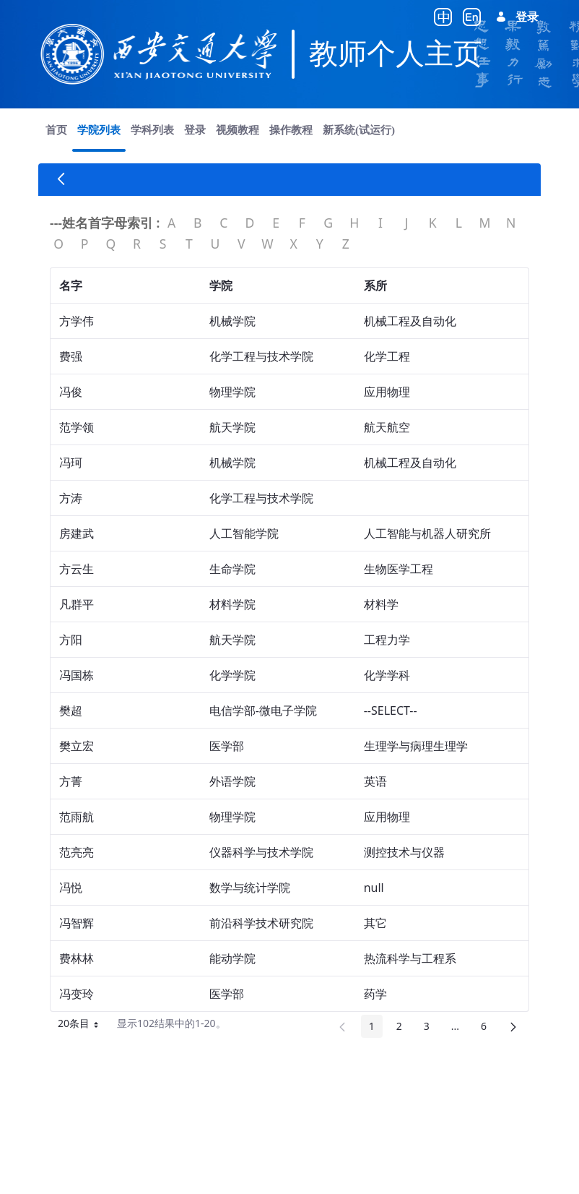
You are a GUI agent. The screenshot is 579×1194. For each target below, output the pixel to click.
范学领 (76, 427)
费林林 (76, 958)
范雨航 (76, 817)
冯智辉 (76, 923)
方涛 (70, 498)
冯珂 (70, 463)
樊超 (70, 710)
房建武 (76, 533)
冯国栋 (76, 675)
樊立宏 (76, 746)
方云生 (76, 569)
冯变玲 (76, 994)
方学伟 (76, 321)
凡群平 (76, 604)
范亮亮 (76, 852)
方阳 (70, 640)
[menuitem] (56, 130)
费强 (70, 356)
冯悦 (70, 888)
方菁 (70, 781)
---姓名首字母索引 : (105, 222)
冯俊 (70, 392)
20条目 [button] (79, 1025)
